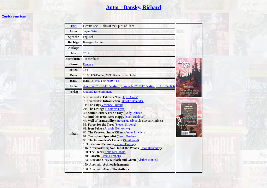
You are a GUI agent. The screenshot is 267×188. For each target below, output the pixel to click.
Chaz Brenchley (151, 148)
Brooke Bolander (132, 101)
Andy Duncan (133, 113)
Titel (73, 26)
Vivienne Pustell (111, 105)
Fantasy (88, 64)
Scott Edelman (135, 117)
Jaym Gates (90, 31)
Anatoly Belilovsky (116, 128)
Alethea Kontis (147, 160)
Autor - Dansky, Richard (133, 7)
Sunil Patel (131, 140)
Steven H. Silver (126, 120)
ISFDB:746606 (165, 86)
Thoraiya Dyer (115, 109)
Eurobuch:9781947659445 (137, 86)
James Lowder (134, 132)
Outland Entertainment (97, 91)
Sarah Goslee (126, 136)
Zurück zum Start (14, 16)
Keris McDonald (115, 152)
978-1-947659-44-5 (107, 81)
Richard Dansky (124, 144)
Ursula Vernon (111, 156)
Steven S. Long (125, 124)
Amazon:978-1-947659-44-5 (101, 86)
